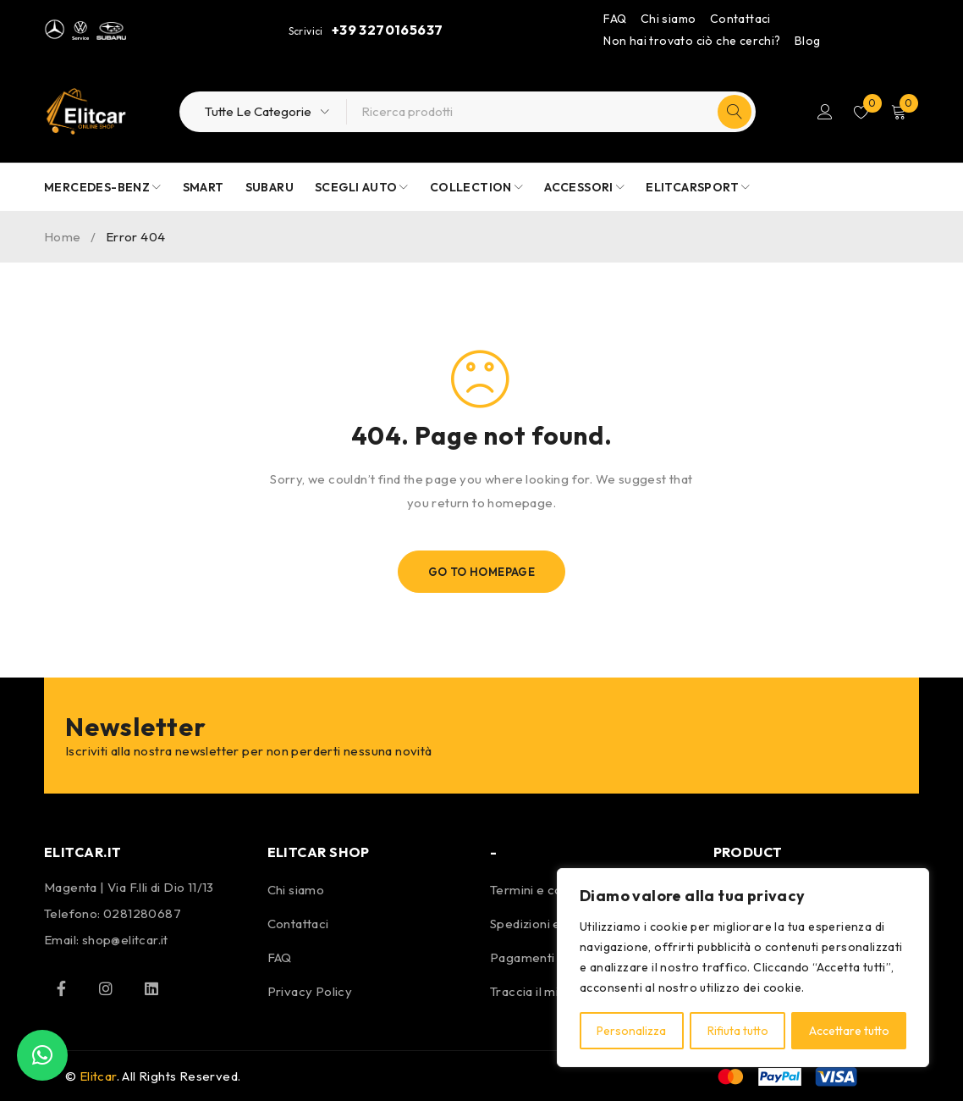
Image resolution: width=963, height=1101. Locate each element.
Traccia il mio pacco (548, 991)
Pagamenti (522, 957)
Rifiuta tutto (737, 1030)
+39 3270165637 (387, 29)
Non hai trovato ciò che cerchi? (691, 40)
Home (62, 237)
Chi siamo (668, 18)
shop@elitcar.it (125, 940)
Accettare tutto (849, 1030)
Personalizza (631, 1030)
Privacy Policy (310, 991)
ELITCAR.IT (83, 852)
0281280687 (142, 913)
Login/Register (823, 111)
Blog (808, 40)
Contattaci (740, 18)
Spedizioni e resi (538, 924)
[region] (743, 968)
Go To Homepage (482, 571)
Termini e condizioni (548, 890)
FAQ (614, 18)
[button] (42, 1055)
